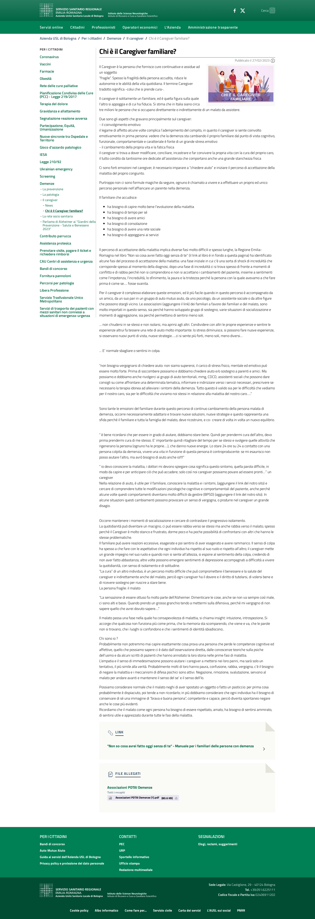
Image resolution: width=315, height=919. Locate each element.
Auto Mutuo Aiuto (52, 850)
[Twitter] (235, 10)
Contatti (127, 836)
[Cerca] (270, 10)
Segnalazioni (211, 836)
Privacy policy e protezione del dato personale (72, 863)
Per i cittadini (92, 38)
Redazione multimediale (135, 869)
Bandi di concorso (52, 844)
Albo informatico (106, 910)
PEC (122, 844)
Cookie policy (79, 910)
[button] (272, 60)
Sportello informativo (134, 856)
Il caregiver (135, 38)
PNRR (241, 910)
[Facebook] (227, 10)
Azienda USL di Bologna (58, 38)
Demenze (114, 38)
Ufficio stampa (129, 863)
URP (122, 850)
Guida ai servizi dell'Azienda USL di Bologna (70, 856)
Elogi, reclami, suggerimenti (217, 844)
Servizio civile (162, 910)
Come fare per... (136, 910)
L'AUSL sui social (219, 910)
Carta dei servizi (189, 910)
